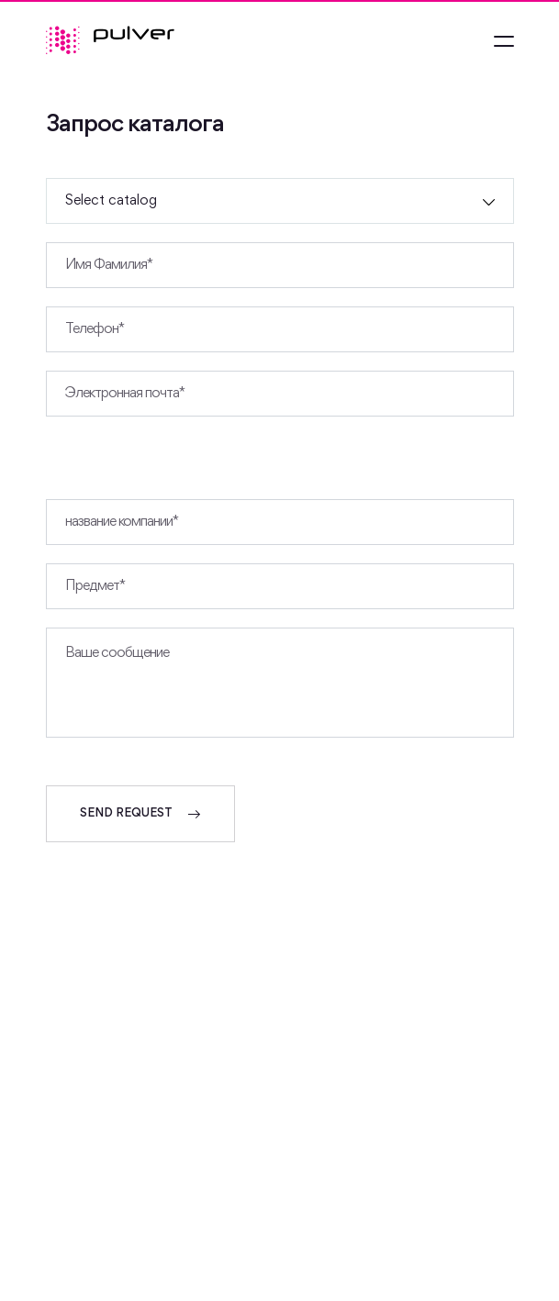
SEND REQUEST (140, 813)
